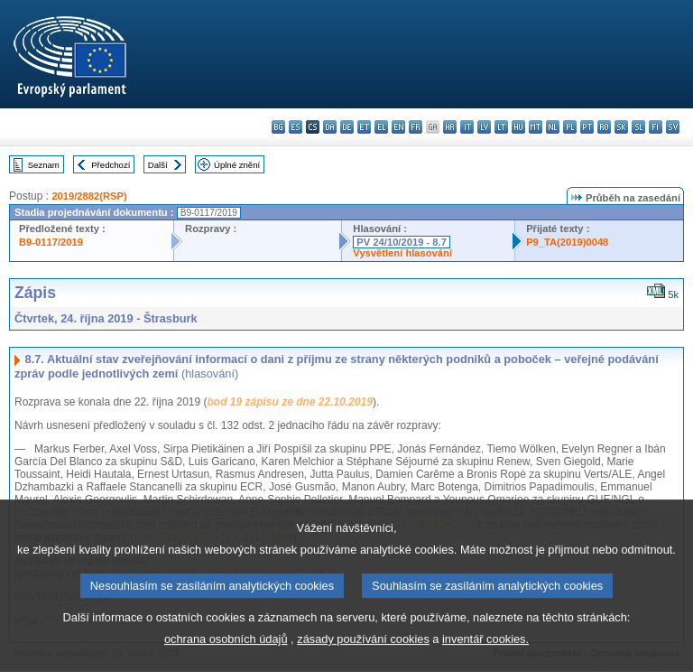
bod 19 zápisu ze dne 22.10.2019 (289, 402)
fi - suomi (655, 127)
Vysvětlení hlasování (402, 252)
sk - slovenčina (621, 127)
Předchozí (110, 165)
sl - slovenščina (638, 127)
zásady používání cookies (363, 652)
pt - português (587, 127)
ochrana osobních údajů (226, 652)
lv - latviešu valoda (484, 127)
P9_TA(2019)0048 (567, 242)
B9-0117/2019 (51, 242)
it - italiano (467, 127)
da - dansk (330, 127)
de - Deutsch (347, 127)
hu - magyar (518, 127)
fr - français (415, 127)
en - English (398, 127)
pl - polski (570, 127)
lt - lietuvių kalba (501, 127)
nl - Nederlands (552, 127)
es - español (295, 127)
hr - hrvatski (450, 127)
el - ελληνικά (381, 127)
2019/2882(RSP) (88, 196)
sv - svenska (672, 127)
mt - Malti (535, 127)
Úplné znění (237, 165)
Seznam (44, 165)
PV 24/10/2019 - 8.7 (401, 242)
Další (158, 165)
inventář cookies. (485, 652)
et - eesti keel (364, 127)
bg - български (278, 127)
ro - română (604, 127)
